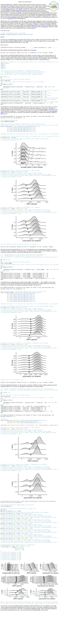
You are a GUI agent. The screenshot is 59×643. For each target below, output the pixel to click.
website (36, 27)
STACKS (20, 10)
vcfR (21, 7)
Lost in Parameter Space (14, 17)
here (35, 51)
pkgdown (45, 27)
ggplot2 (8, 9)
